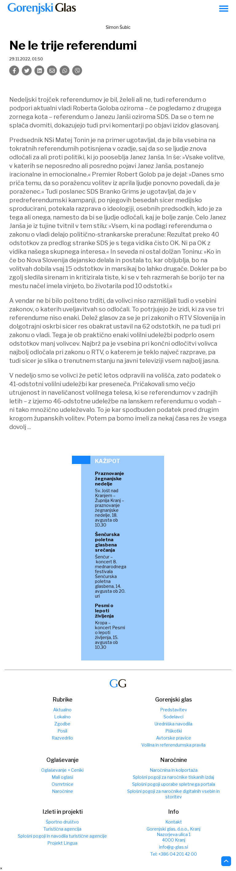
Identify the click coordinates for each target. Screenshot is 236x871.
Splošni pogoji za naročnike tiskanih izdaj (173, 777)
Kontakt (173, 821)
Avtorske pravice (173, 737)
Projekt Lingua (62, 843)
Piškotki (173, 730)
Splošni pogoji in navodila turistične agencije (62, 836)
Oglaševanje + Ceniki (62, 770)
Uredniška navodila (173, 723)
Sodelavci (173, 716)
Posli (62, 730)
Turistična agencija (62, 828)
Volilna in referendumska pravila (173, 744)
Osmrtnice (62, 784)
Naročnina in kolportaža (174, 770)
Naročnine (62, 791)
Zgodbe (62, 723)
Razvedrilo (62, 737)
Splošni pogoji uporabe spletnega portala (173, 784)
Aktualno (62, 709)
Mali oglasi (62, 777)
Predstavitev (173, 709)
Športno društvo (62, 821)
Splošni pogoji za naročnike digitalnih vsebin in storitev (173, 794)
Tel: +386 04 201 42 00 (173, 854)
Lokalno (62, 716)
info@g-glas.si (173, 847)
